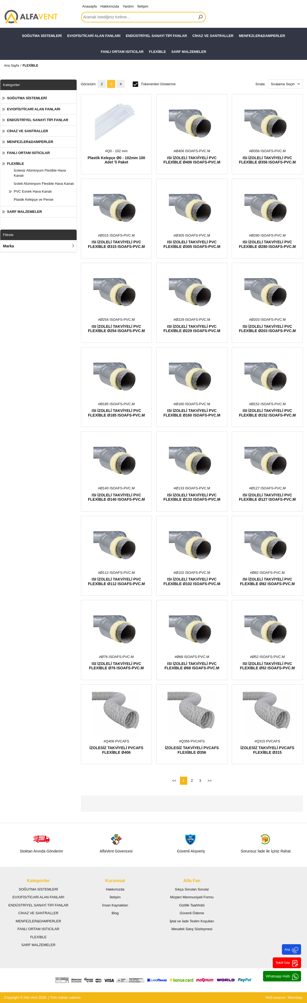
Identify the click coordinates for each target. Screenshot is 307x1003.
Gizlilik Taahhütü (191, 905)
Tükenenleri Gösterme (154, 84)
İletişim (142, 6)
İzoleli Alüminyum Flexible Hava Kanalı (44, 184)
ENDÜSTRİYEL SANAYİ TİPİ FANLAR (156, 36)
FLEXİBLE (157, 52)
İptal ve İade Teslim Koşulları (192, 921)
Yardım (128, 6)
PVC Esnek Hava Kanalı (33, 191)
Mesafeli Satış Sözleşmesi (191, 929)
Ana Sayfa (11, 65)
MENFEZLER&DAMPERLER (262, 36)
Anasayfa (89, 6)
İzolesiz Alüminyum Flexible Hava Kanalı (40, 173)
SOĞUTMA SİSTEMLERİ (42, 36)
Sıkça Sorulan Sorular (192, 889)
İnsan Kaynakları (115, 905)
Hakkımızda (109, 6)
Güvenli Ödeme (192, 913)
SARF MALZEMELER (188, 52)
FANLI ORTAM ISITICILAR (122, 52)
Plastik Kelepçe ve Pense (33, 199)
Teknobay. (295, 997)
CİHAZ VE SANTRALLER (212, 36)
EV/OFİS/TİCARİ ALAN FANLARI (93, 36)
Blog (115, 913)
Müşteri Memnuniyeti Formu (192, 897)
